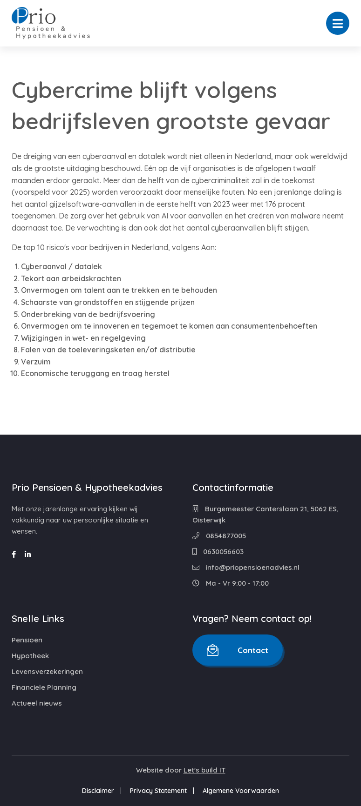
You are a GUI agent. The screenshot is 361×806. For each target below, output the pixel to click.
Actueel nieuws (37, 703)
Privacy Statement (158, 790)
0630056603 (218, 551)
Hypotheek (30, 655)
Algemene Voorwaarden (241, 790)
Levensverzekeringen (47, 671)
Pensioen (27, 639)
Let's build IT (204, 770)
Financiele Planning (44, 687)
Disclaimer (98, 790)
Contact (237, 650)
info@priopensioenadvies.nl (246, 567)
